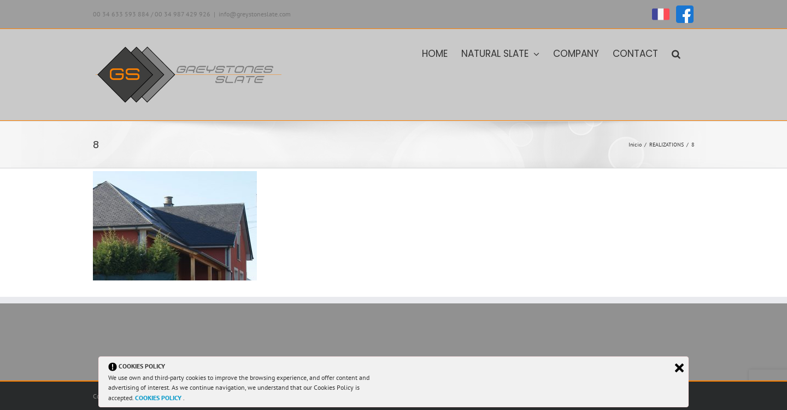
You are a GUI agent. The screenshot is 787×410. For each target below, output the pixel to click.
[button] (676, 53)
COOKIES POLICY (159, 398)
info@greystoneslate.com (255, 14)
